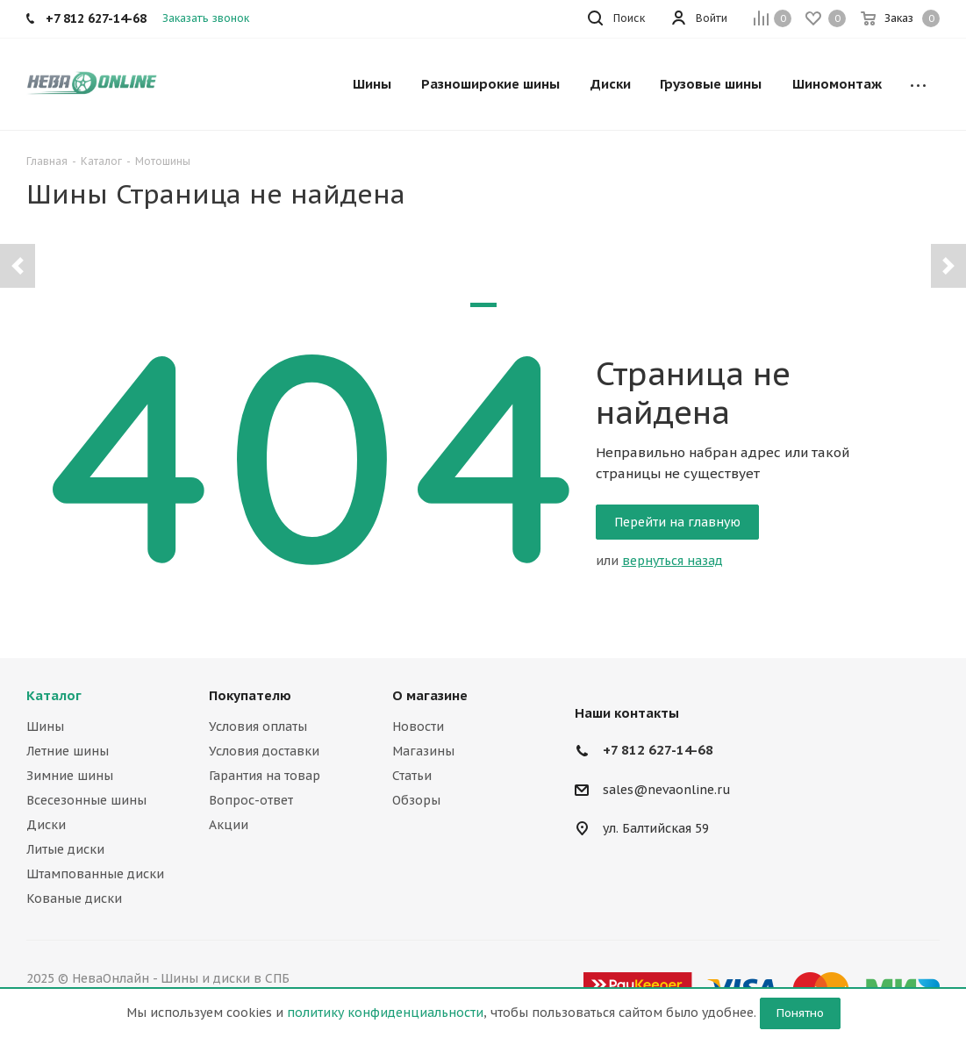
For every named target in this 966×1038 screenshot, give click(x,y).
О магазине (430, 695)
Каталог (54, 695)
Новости (418, 726)
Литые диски (65, 849)
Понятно (800, 1013)
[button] (17, 266)
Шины (45, 726)
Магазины (423, 751)
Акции (228, 825)
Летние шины (67, 751)
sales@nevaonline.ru (667, 790)
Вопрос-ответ (251, 800)
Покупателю (250, 695)
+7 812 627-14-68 (658, 749)
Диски (46, 825)
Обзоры (416, 800)
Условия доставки (264, 751)
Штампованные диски (95, 874)
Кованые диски (74, 898)
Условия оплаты (258, 726)
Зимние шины (69, 776)
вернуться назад (672, 561)
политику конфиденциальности (385, 1012)
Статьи (412, 776)
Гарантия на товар (264, 776)
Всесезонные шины (86, 800)
